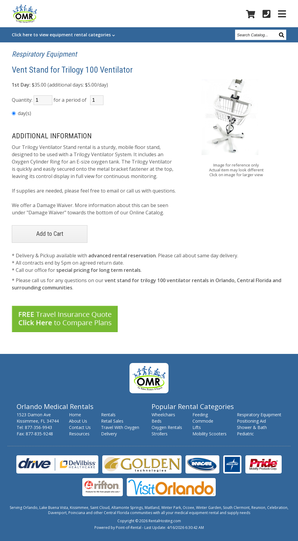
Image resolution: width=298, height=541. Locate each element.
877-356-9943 (38, 427)
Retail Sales (112, 421)
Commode (202, 421)
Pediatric (245, 434)
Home (75, 414)
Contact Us (80, 427)
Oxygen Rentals (167, 427)
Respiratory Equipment (44, 54)
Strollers (160, 434)
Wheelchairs (163, 414)
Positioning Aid (251, 421)
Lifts (196, 427)
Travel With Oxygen (120, 427)
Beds (157, 421)
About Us (78, 421)
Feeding (200, 414)
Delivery (109, 434)
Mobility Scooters (209, 434)
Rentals (108, 414)
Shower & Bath (252, 427)
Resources (79, 434)
